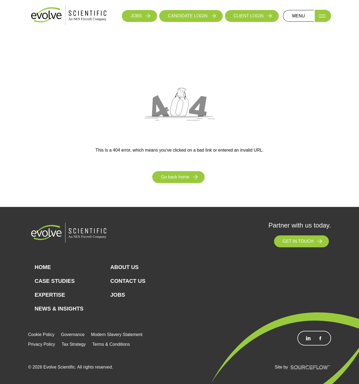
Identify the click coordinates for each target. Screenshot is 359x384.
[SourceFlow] (310, 367)
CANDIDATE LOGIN (188, 16)
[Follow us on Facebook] (320, 338)
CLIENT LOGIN (249, 16)
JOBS (136, 16)
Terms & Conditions (111, 344)
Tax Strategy (74, 344)
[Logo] (69, 15)
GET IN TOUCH (298, 241)
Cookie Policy (41, 334)
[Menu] (323, 16)
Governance (72, 334)
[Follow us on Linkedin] (308, 338)
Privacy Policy (41, 344)
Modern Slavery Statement (116, 334)
